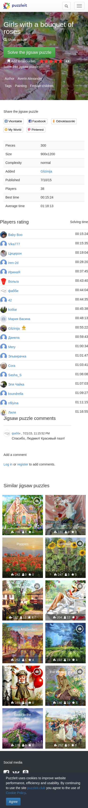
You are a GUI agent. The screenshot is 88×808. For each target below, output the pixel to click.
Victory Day (22, 672)
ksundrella (15, 394)
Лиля (12, 412)
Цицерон (15, 253)
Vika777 (14, 244)
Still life (65, 501)
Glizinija (46, 171)
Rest (65, 586)
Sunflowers (65, 544)
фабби (13, 291)
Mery (11, 347)
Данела (13, 337)
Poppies (23, 544)
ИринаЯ (14, 272)
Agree (13, 802)
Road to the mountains (22, 717)
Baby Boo (15, 235)
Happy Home (22, 501)
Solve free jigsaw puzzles (22, 67)
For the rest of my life (65, 672)
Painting (21, 86)
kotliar (12, 309)
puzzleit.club (36, 788)
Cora (11, 366)
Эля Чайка (16, 384)
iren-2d (13, 263)
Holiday (65, 715)
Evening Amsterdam (22, 629)
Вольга (13, 281)
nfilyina (13, 403)
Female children (42, 86)
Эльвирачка (17, 356)
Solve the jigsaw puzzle (29, 52)
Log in (8, 464)
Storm (65, 629)
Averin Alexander (30, 78)
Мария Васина (19, 319)
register (22, 464)
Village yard (22, 586)
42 (10, 300)
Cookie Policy (16, 793)
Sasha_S (15, 375)
